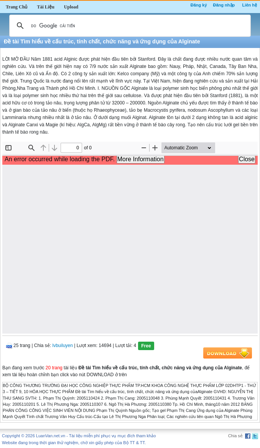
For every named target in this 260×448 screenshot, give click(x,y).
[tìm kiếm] (129, 25)
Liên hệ (249, 5)
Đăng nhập (224, 5)
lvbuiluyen (63, 345)
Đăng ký (199, 5)
